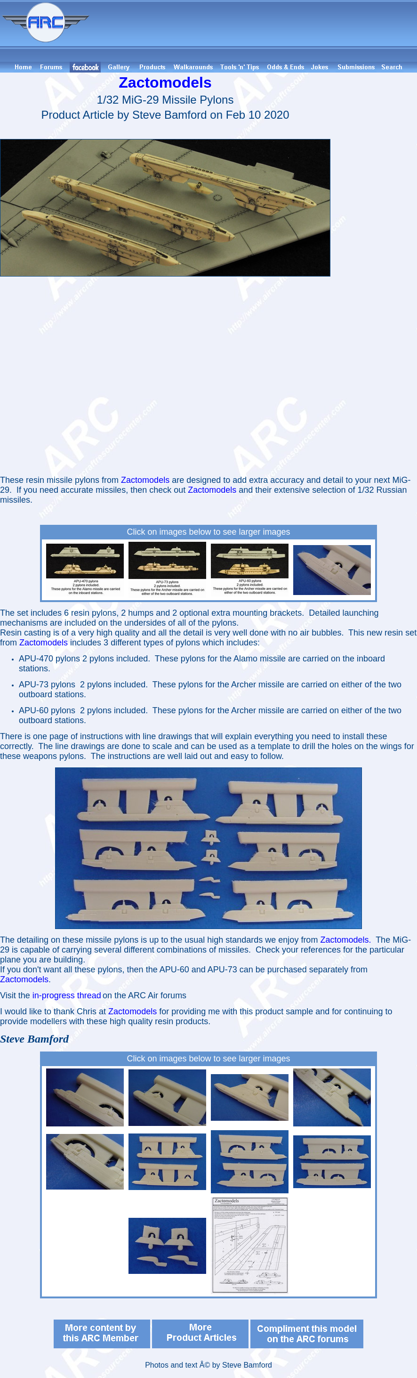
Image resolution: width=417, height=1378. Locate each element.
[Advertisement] (254, 30)
